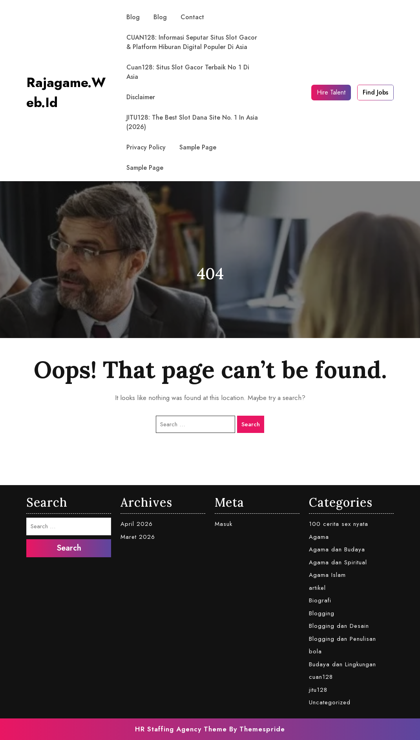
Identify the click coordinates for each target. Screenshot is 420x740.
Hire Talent (331, 92)
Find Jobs (375, 92)
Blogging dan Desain (339, 626)
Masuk (223, 524)
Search (250, 424)
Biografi (320, 600)
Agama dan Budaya (337, 549)
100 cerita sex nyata (338, 524)
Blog (133, 17)
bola (315, 651)
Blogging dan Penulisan (342, 639)
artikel (317, 588)
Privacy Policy (146, 147)
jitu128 (318, 689)
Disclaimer (140, 97)
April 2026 (137, 524)
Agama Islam (327, 575)
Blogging (321, 613)
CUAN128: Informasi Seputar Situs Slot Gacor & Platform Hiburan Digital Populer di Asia (191, 42)
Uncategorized (330, 702)
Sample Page (197, 147)
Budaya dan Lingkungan (342, 664)
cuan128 (321, 677)
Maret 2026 (138, 537)
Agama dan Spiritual (338, 562)
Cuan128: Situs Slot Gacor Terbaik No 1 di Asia (187, 72)
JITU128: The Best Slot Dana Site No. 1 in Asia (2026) (192, 122)
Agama (319, 537)
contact (192, 17)
